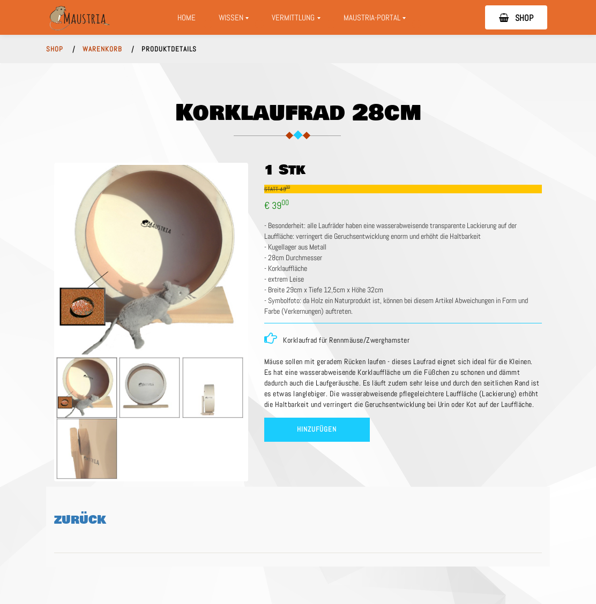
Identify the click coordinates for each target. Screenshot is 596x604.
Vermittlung (299, 20)
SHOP (516, 18)
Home (186, 17)
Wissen (234, 20)
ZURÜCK (80, 519)
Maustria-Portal (378, 20)
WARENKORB (102, 49)
